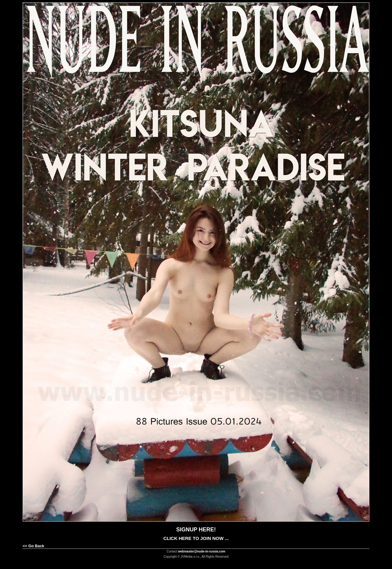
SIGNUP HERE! (196, 529)
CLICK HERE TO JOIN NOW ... (195, 538)
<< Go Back (33, 546)
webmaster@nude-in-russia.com (201, 551)
